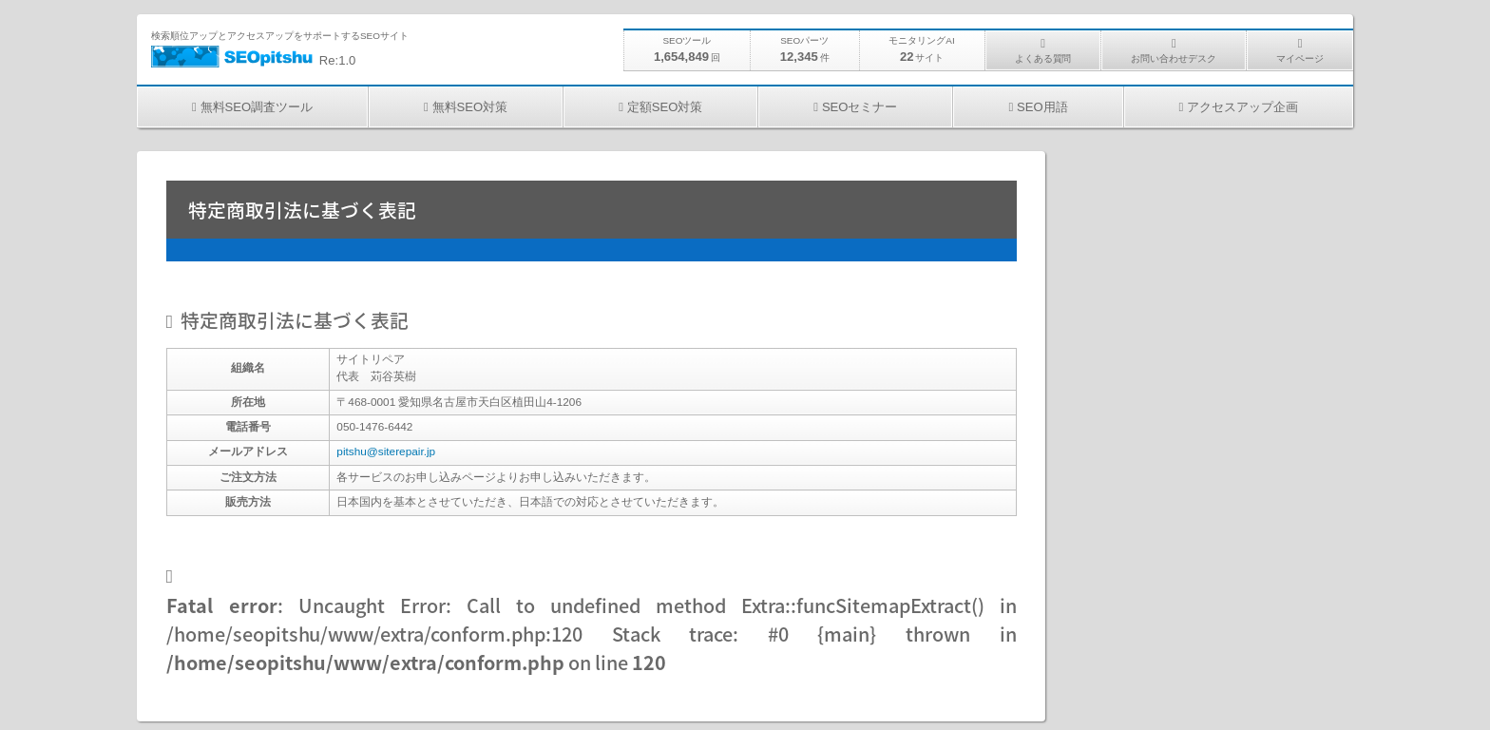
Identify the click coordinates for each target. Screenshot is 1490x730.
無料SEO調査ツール (257, 107)
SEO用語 (1042, 107)
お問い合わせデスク (1173, 58)
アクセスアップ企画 (1242, 107)
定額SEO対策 (665, 107)
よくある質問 (1043, 58)
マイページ (1300, 58)
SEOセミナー (860, 107)
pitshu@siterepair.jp (385, 451)
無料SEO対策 (470, 107)
